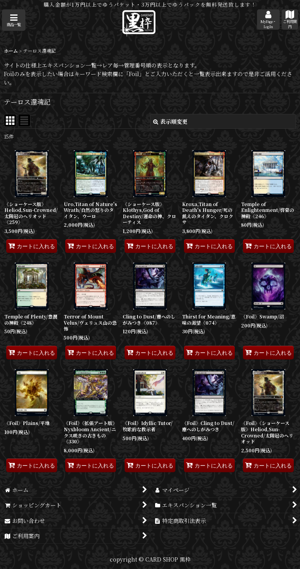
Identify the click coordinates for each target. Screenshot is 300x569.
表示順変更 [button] (170, 121)
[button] (13, 20)
